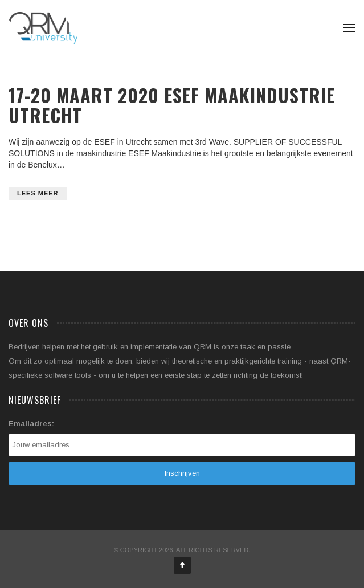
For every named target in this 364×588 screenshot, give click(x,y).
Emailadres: (31, 423)
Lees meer (38, 193)
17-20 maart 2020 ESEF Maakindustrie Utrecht (172, 104)
